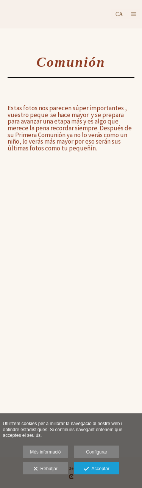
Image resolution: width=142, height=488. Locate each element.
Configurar (96, 452)
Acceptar (96, 469)
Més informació (45, 452)
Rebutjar (45, 469)
